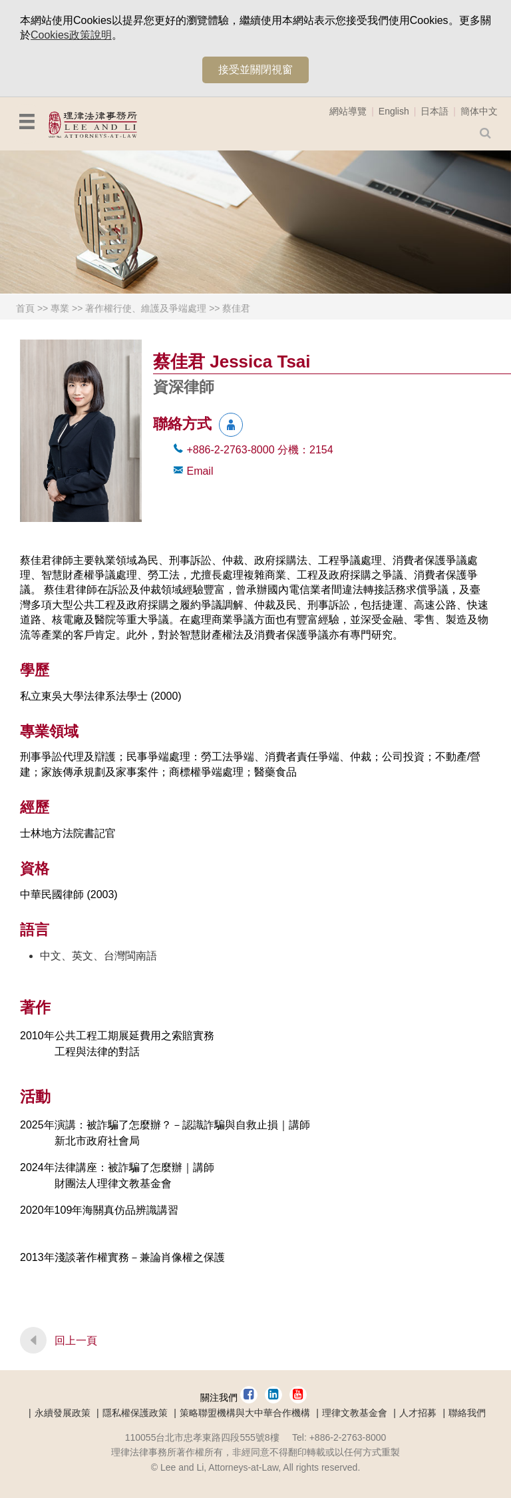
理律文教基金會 (354, 1412)
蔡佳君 (236, 308)
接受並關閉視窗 (255, 69)
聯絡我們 (467, 1412)
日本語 (434, 111)
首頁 (25, 308)
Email (199, 471)
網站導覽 (348, 111)
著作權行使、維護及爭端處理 (145, 308)
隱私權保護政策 (135, 1412)
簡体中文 (479, 111)
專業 (60, 308)
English (394, 111)
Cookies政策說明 (71, 35)
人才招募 (417, 1412)
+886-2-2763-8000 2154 (259, 449)
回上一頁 (76, 1340)
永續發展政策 (62, 1412)
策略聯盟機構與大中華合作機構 (245, 1412)
